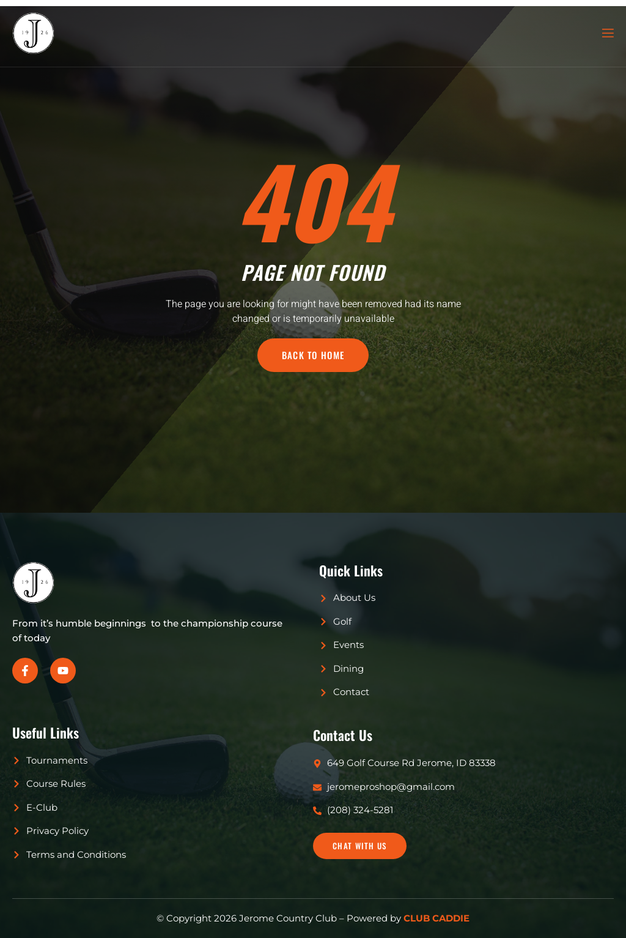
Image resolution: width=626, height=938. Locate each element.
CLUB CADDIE (436, 918)
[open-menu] (607, 33)
